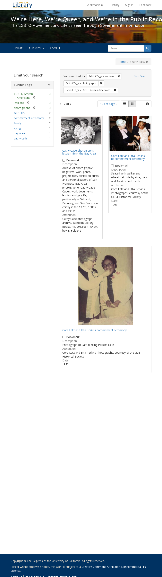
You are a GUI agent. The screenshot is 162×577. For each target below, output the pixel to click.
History (114, 5)
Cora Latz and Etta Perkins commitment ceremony (94, 330)
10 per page (108, 104)
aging (17, 128)
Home (18, 48)
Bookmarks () (95, 5)
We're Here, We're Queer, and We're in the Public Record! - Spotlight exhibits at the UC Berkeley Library (22, 5)
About (55, 48)
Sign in (129, 5)
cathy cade (21, 138)
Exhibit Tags (23, 85)
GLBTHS (19, 113)
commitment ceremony (29, 118)
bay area (19, 133)
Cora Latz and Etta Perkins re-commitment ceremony (128, 157)
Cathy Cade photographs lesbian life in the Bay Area (79, 152)
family (17, 123)
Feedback (145, 5)
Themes (36, 48)
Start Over (139, 76)
